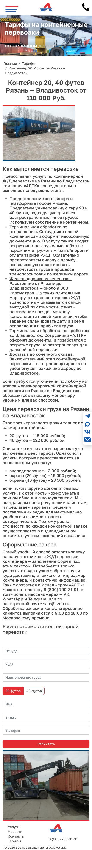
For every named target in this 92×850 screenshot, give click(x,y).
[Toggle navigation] (12, 9)
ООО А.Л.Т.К (57, 847)
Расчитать (46, 744)
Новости (15, 831)
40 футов (34, 691)
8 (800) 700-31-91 (63, 839)
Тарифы (14, 841)
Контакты (16, 836)
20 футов (13, 691)
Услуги (13, 827)
